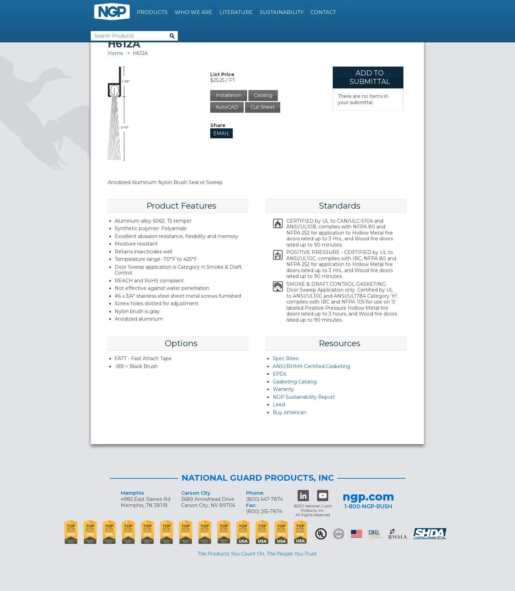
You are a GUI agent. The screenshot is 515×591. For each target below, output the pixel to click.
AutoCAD (227, 107)
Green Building (338, 533)
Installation (229, 95)
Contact (323, 12)
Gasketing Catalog (295, 382)
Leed (279, 405)
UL (321, 533)
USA (356, 533)
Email (221, 133)
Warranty (283, 389)
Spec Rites (285, 358)
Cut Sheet (263, 107)
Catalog (263, 95)
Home (115, 53)
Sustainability (281, 12)
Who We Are (193, 12)
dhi (375, 535)
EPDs (279, 374)
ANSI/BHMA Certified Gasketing (311, 366)
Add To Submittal (369, 77)
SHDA (431, 533)
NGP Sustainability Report (304, 397)
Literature (236, 12)
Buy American (289, 412)
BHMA (398, 533)
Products (152, 12)
